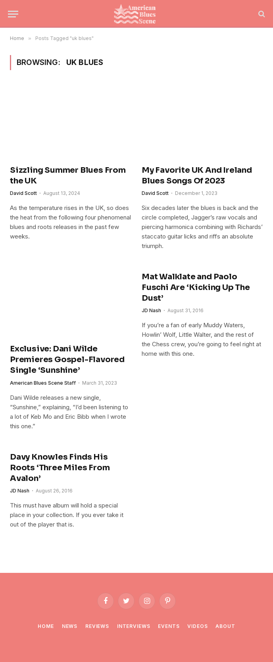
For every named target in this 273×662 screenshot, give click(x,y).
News (69, 626)
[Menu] (13, 14)
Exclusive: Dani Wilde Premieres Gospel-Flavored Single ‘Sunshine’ (67, 359)
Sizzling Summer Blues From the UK (68, 175)
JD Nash (151, 310)
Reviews (97, 626)
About (225, 626)
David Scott (23, 193)
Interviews (133, 626)
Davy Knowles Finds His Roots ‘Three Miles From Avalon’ (60, 467)
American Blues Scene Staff (43, 383)
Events (168, 626)
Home (46, 626)
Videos (197, 626)
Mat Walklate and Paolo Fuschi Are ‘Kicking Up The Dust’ (196, 287)
